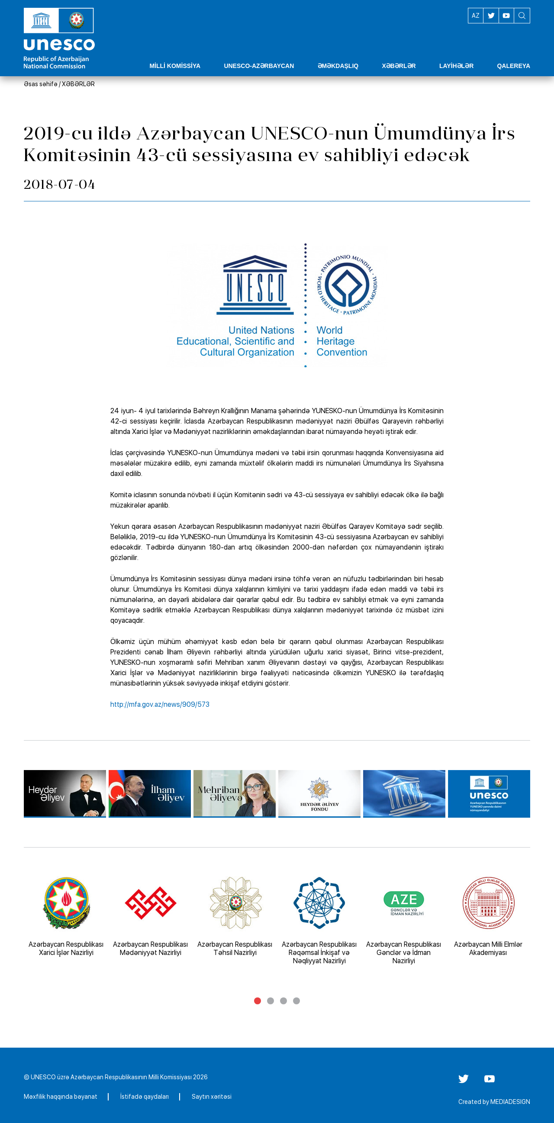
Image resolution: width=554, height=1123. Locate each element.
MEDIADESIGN (510, 1101)
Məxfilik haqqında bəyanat (60, 1096)
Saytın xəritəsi (212, 1096)
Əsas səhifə (41, 84)
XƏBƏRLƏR (78, 84)
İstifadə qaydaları (144, 1096)
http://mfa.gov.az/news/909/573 (159, 704)
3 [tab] (283, 1000)
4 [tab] (296, 1000)
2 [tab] (270, 1000)
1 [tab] (257, 1000)
